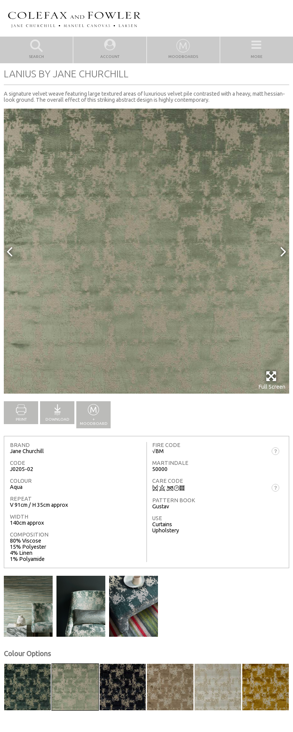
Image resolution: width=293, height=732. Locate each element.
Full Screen (271, 380)
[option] (146, 251)
